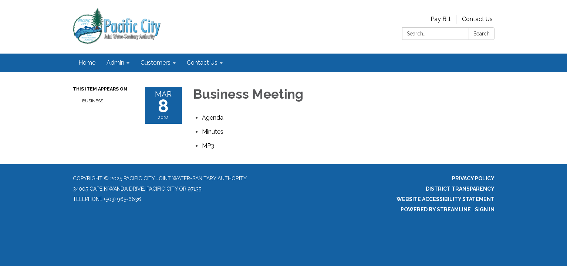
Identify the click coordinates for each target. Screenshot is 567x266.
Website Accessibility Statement (445, 199)
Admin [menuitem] (115, 62)
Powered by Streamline (436, 209)
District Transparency (460, 189)
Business (92, 100)
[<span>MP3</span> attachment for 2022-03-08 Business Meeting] (208, 145)
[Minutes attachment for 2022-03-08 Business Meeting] (212, 131)
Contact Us (477, 19)
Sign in (485, 209)
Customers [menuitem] (156, 62)
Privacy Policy (473, 178)
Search (481, 34)
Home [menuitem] (86, 62)
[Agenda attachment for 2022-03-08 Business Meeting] (212, 117)
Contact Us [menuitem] (202, 62)
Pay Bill (440, 19)
